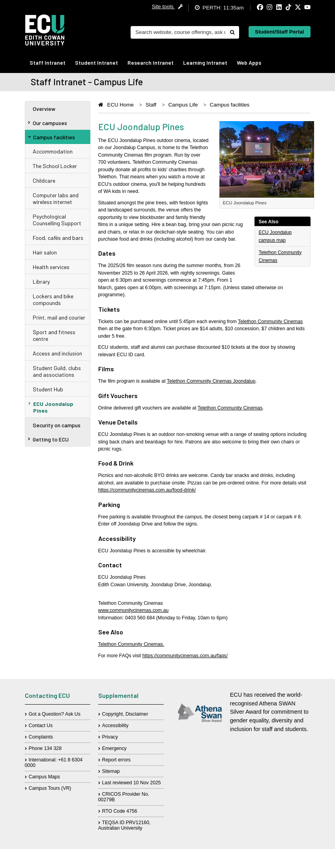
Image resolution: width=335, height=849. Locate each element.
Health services (51, 267)
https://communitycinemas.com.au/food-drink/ (147, 490)
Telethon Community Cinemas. (131, 644)
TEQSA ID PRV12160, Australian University (124, 825)
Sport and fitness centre (54, 335)
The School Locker (55, 166)
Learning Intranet (205, 62)
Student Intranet (96, 62)
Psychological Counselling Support (57, 219)
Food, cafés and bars (58, 237)
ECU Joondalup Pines (50, 407)
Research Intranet (150, 62)
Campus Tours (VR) (50, 788)
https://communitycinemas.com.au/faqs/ (185, 655)
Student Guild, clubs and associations (57, 371)
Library (41, 281)
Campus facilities (51, 137)
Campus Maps (44, 777)
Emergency (114, 748)
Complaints (41, 737)
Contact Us (41, 725)
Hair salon (45, 252)
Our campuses (47, 123)
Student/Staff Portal (279, 32)
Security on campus (56, 425)
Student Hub (48, 389)
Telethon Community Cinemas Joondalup (211, 381)
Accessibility (115, 725)
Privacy (110, 737)
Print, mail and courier (59, 317)
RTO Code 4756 (119, 811)
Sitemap (111, 771)
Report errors (116, 760)
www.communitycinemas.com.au (133, 610)
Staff (151, 105)
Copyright (112, 714)
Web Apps (249, 62)
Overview (44, 108)
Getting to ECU (48, 439)
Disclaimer (136, 714)
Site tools (167, 6)
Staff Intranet (48, 62)
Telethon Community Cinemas (270, 321)
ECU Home (120, 105)
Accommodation (53, 151)
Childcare (44, 180)
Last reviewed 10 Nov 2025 (131, 782)
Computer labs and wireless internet (56, 198)
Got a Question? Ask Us (54, 714)
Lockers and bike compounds (53, 299)
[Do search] (232, 32)
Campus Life (183, 105)
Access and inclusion (57, 353)
